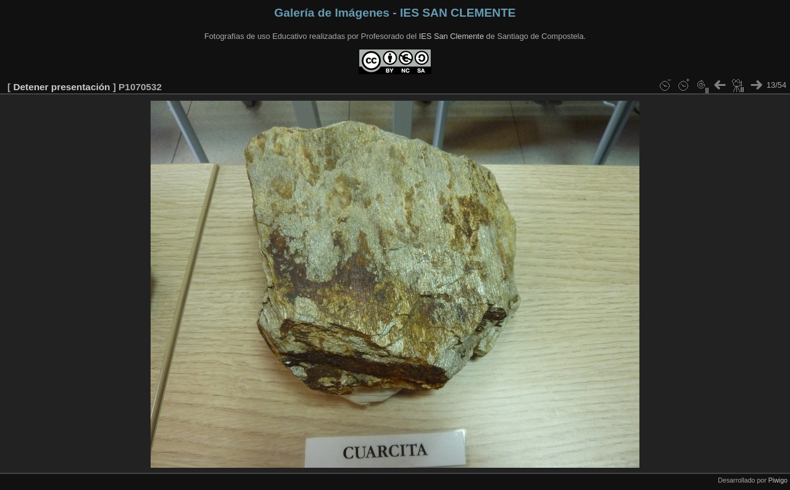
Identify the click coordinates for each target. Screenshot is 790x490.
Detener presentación (61, 87)
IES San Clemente (451, 36)
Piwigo (778, 480)
